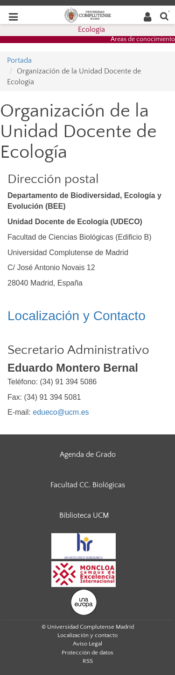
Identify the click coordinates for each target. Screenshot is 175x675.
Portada (19, 60)
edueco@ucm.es (61, 412)
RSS (88, 661)
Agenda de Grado (88, 454)
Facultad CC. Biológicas (87, 485)
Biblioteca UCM (84, 515)
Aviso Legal (87, 643)
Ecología (91, 29)
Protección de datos (87, 652)
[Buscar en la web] (164, 15)
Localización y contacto (87, 635)
